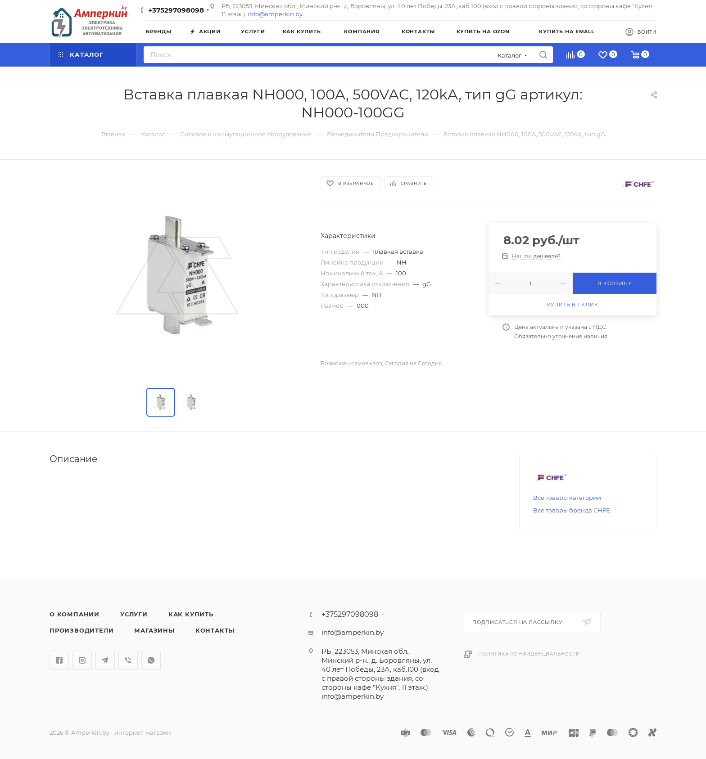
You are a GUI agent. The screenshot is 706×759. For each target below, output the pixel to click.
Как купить (190, 614)
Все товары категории (567, 497)
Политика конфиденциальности (529, 654)
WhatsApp (151, 660)
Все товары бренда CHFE (571, 510)
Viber (128, 660)
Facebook (59, 660)
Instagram (82, 660)
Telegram (105, 660)
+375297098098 (176, 10)
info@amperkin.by (275, 14)
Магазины (154, 630)
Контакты (215, 630)
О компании (75, 614)
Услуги (134, 614)
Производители (81, 630)
